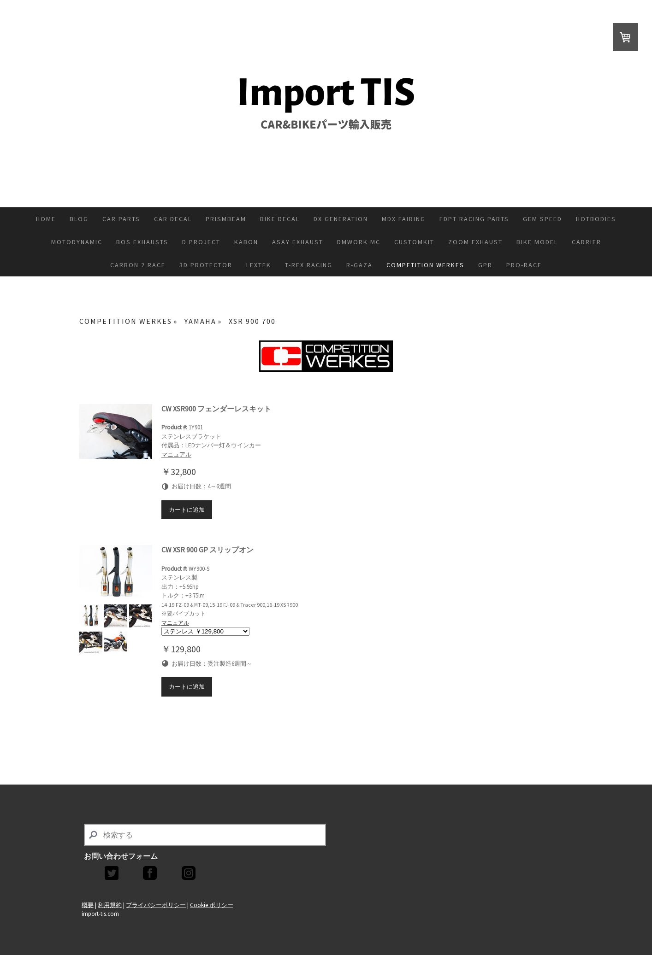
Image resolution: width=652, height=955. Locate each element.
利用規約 (110, 904)
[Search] (205, 835)
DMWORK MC (358, 242)
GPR (485, 265)
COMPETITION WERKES (425, 265)
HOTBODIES (596, 219)
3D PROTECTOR (205, 265)
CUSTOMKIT (414, 242)
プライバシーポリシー (156, 904)
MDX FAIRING (404, 219)
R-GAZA (359, 265)
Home (46, 219)
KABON (246, 242)
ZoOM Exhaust (475, 242)
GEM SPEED (542, 219)
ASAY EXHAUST (297, 242)
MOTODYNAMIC (76, 242)
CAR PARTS (121, 219)
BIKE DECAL (280, 219)
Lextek (258, 265)
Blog (79, 219)
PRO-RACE (524, 265)
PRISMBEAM (226, 219)
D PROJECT (201, 242)
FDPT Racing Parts (474, 219)
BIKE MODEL (537, 242)
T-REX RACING (308, 265)
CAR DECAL (173, 219)
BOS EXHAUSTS (142, 242)
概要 (88, 904)
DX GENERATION (341, 219)
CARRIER (586, 242)
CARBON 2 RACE (138, 265)
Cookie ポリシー (211, 904)
